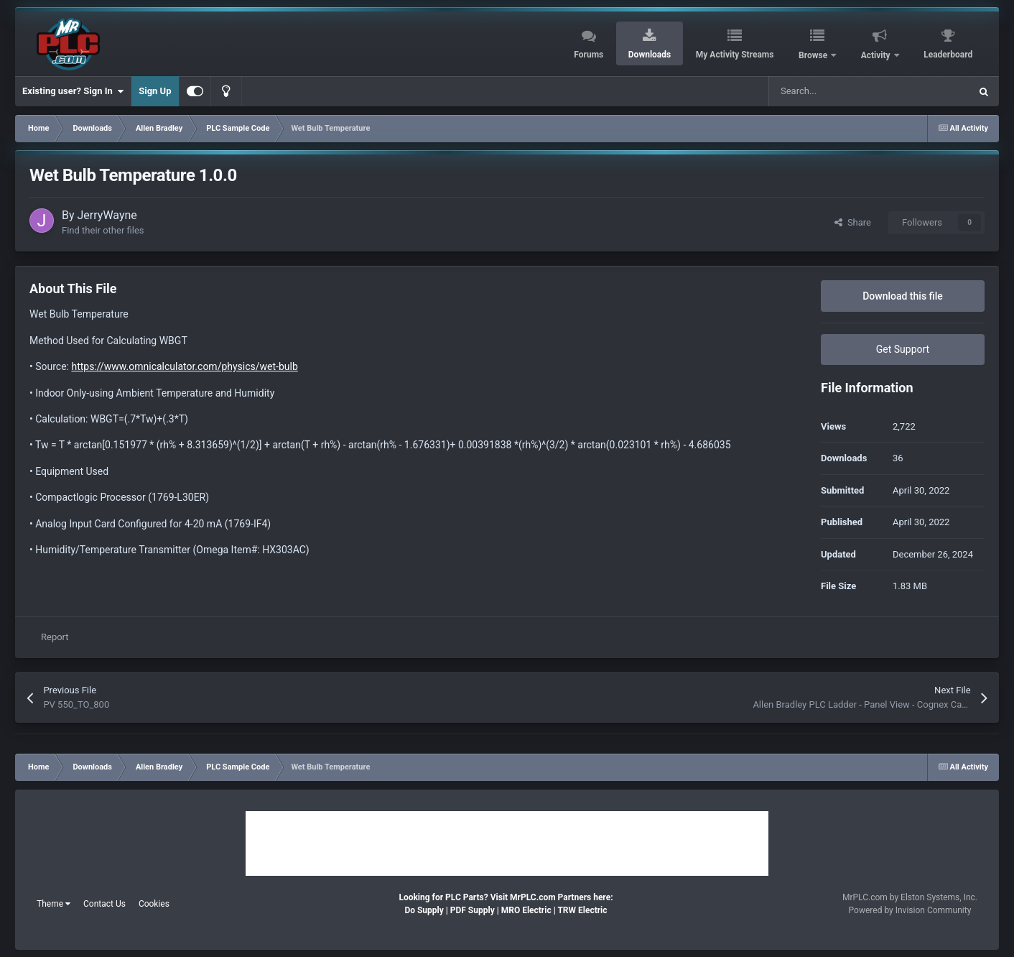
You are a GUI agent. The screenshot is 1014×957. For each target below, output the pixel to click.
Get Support (902, 349)
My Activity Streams (735, 55)
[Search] (838, 91)
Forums (588, 55)
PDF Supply (472, 910)
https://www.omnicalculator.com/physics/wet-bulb (184, 366)
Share (852, 222)
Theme (53, 904)
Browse (814, 55)
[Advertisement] (507, 843)
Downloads (649, 55)
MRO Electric (526, 910)
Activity (877, 55)
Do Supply (423, 910)
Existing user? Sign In (73, 91)
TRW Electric (582, 910)
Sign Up (155, 90)
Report (55, 637)
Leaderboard (948, 55)
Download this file (902, 296)
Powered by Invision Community (910, 910)
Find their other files (103, 230)
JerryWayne (107, 215)
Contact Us (104, 904)
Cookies (154, 904)
